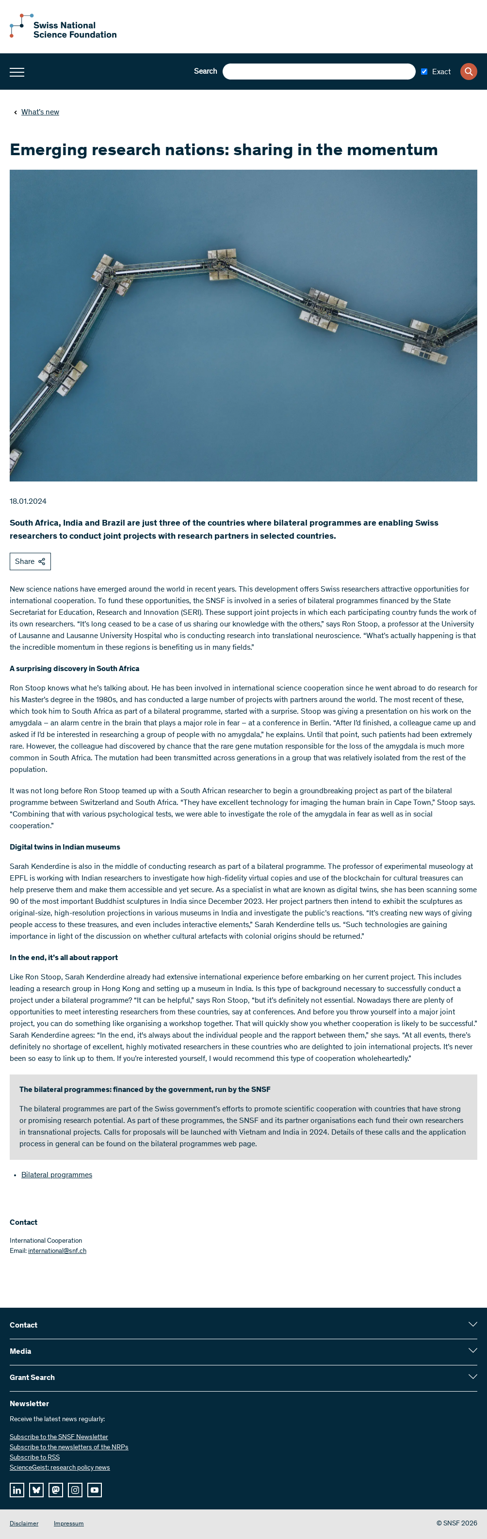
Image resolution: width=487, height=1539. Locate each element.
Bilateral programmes (56, 1175)
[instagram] (75, 1490)
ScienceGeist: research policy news (60, 1468)
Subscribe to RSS (35, 1458)
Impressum (69, 1524)
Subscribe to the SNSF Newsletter (59, 1437)
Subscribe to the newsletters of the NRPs (69, 1447)
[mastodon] (56, 1490)
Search (205, 72)
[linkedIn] (17, 1490)
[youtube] (94, 1490)
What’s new (36, 112)
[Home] (63, 36)
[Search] (468, 71)
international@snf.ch (57, 1251)
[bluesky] (36, 1490)
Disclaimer (24, 1524)
